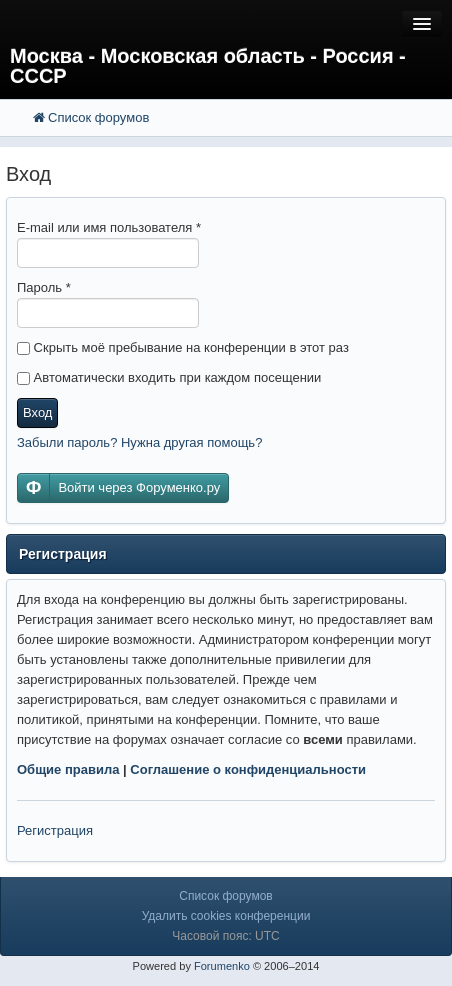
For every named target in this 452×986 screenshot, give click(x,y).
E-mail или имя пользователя (109, 227)
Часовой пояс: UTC (225, 936)
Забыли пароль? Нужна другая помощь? (139, 442)
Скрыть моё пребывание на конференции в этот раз (183, 347)
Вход (37, 412)
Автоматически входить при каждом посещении (169, 377)
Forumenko (222, 966)
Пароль (44, 287)
